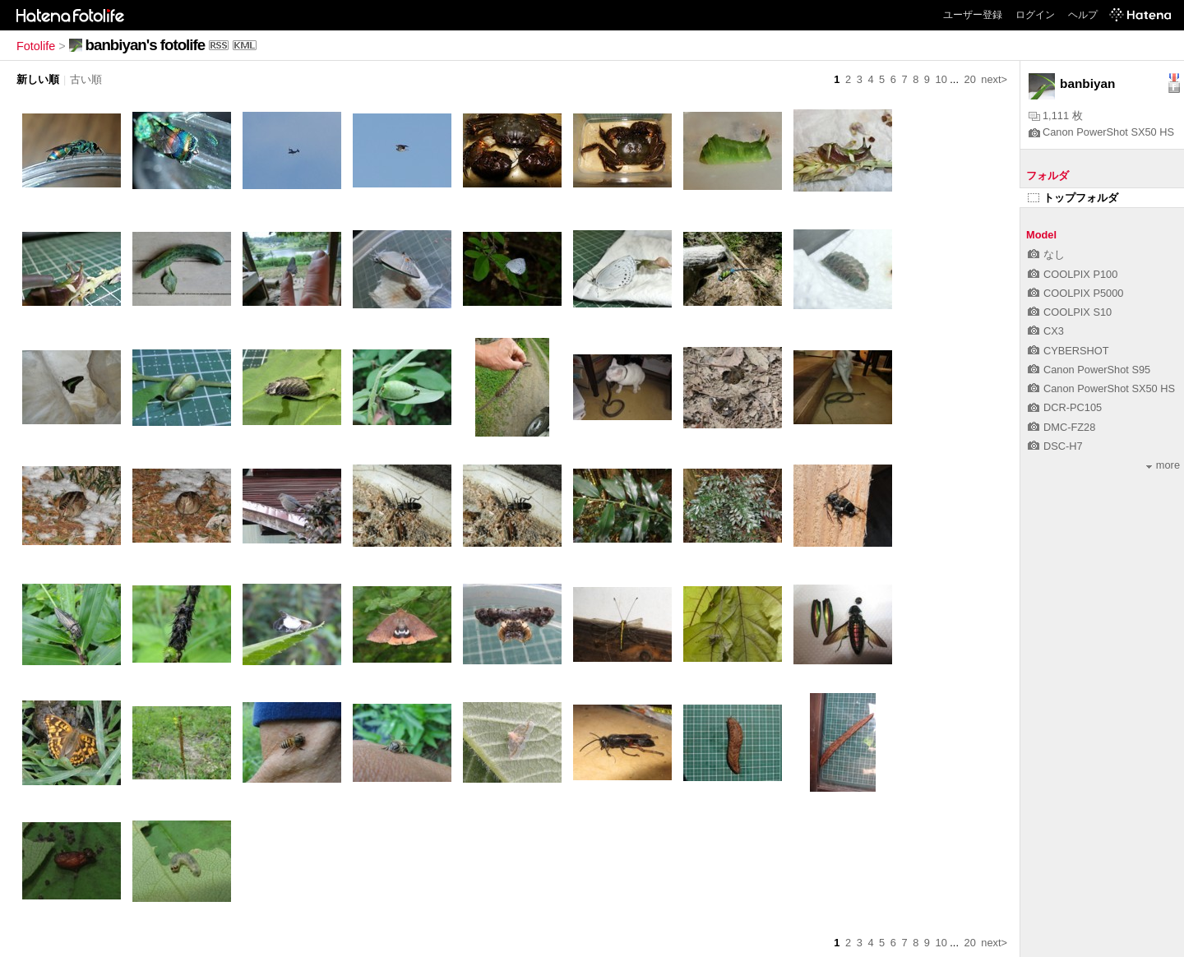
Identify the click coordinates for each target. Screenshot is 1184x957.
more (1163, 465)
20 (970, 79)
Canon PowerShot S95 (1089, 369)
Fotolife (35, 46)
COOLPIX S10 (1070, 312)
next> (994, 79)
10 (941, 79)
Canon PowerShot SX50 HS (1101, 132)
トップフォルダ (1073, 198)
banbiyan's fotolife (145, 44)
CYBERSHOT (1068, 350)
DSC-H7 (1055, 446)
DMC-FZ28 (1061, 427)
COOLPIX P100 (1072, 274)
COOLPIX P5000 (1075, 293)
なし (1046, 254)
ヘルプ (1083, 15)
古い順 (86, 79)
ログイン (1035, 15)
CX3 (1046, 331)
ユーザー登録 (972, 15)
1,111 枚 (1056, 115)
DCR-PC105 (1065, 407)
